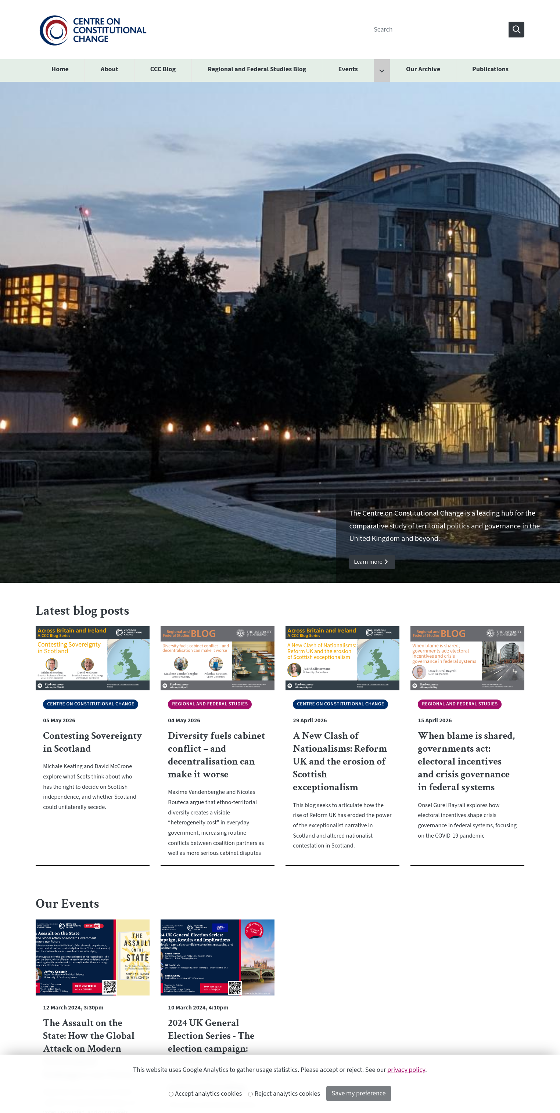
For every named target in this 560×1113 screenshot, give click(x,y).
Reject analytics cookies (284, 1093)
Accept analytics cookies (205, 1093)
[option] (280, 332)
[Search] (439, 29)
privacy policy (406, 1069)
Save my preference (359, 1093)
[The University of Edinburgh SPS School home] (93, 29)
